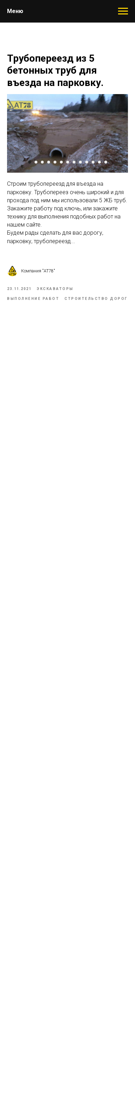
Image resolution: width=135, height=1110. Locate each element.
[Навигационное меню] (123, 11)
